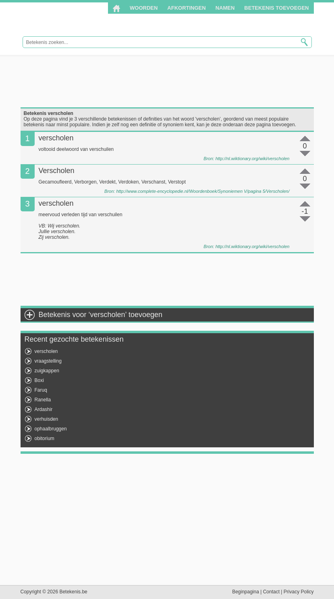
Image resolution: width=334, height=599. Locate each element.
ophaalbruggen (51, 429)
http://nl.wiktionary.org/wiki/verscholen (253, 158)
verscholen (46, 351)
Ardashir (44, 409)
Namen (225, 8)
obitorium (44, 438)
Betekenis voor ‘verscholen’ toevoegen (101, 315)
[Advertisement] (167, 81)
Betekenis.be (74, 19)
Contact (271, 592)
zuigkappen (47, 371)
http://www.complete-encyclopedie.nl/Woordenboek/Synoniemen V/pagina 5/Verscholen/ (202, 191)
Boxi (39, 380)
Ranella (43, 400)
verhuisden (46, 419)
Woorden (144, 8)
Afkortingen (186, 8)
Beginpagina (245, 592)
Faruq (41, 390)
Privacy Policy (299, 592)
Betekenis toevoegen (276, 8)
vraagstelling (48, 361)
